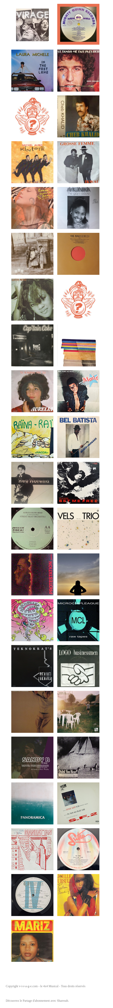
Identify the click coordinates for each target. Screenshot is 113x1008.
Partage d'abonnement (36, 1000)
